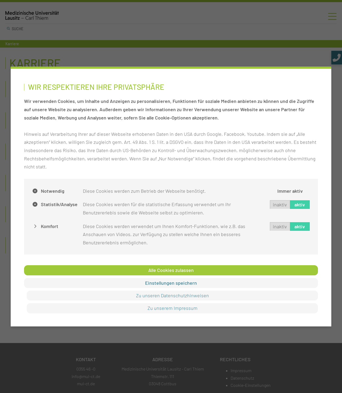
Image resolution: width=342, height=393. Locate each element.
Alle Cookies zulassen (171, 270)
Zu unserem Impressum (172, 308)
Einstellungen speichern (171, 283)
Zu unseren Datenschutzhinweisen (172, 295)
